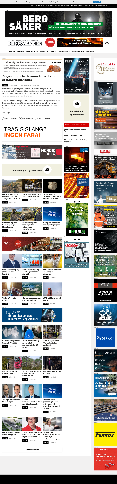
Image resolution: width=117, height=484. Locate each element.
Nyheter (12, 51)
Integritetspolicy (101, 6)
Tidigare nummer (51, 6)
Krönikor (73, 6)
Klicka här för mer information (84, 2)
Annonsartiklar (78, 51)
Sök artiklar (39, 6)
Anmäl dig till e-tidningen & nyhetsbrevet (41, 51)
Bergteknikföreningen (86, 6)
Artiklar (20, 51)
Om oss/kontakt (63, 6)
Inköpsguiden (64, 51)
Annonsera (90, 51)
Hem (32, 6)
